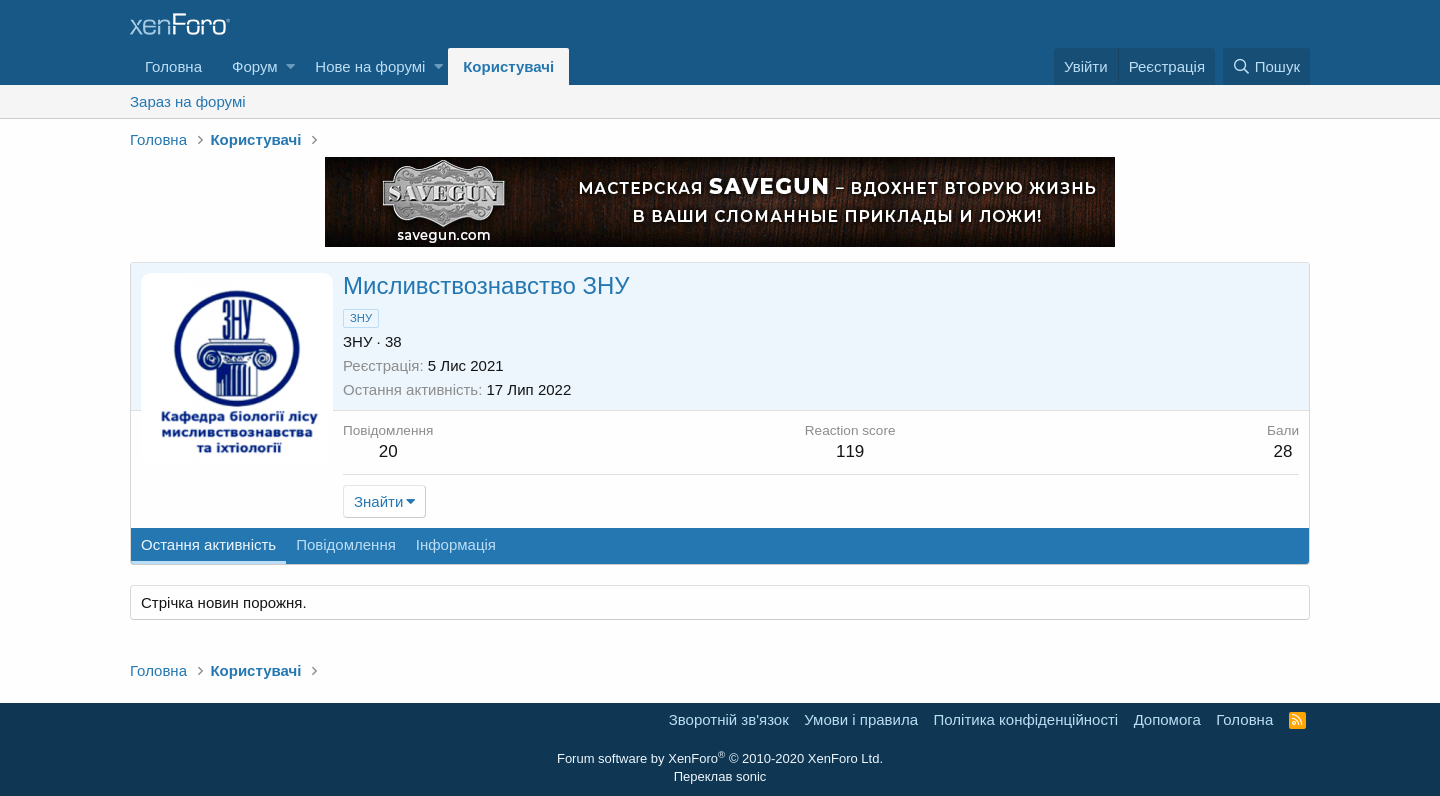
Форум (255, 66)
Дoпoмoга (1167, 719)
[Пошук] (1266, 66)
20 (388, 451)
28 (1283, 451)
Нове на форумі (370, 66)
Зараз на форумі (188, 101)
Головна (173, 66)
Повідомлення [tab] (346, 544)
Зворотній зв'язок (729, 719)
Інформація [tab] (456, 544)
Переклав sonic (720, 776)
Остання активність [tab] (208, 544)
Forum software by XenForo (720, 758)
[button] (290, 66)
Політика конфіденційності (1026, 719)
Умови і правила (861, 719)
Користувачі (508, 66)
